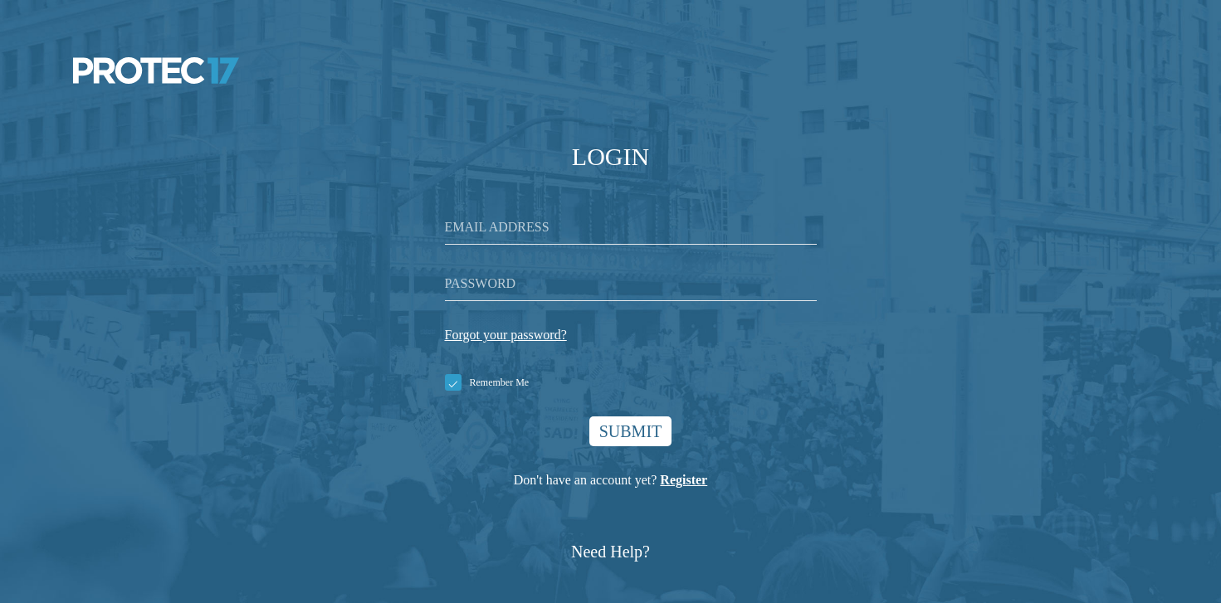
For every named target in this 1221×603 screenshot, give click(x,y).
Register (683, 480)
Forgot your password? (506, 335)
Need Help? (610, 551)
